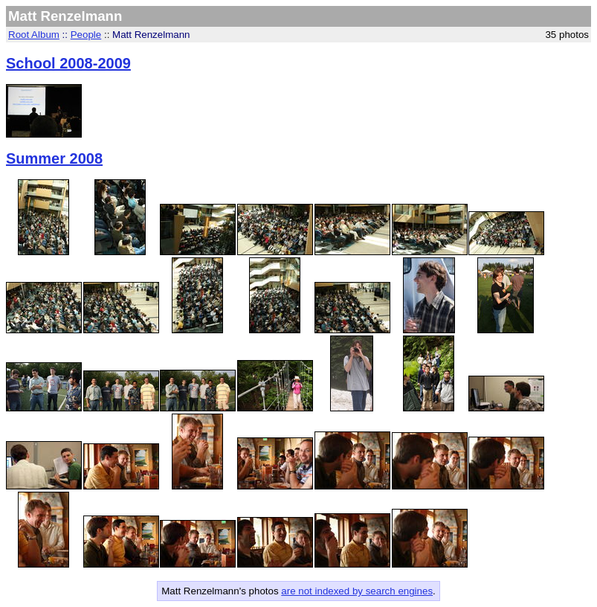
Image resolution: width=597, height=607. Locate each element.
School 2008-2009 (68, 63)
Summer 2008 (54, 158)
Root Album (33, 34)
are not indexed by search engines (357, 591)
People (86, 34)
